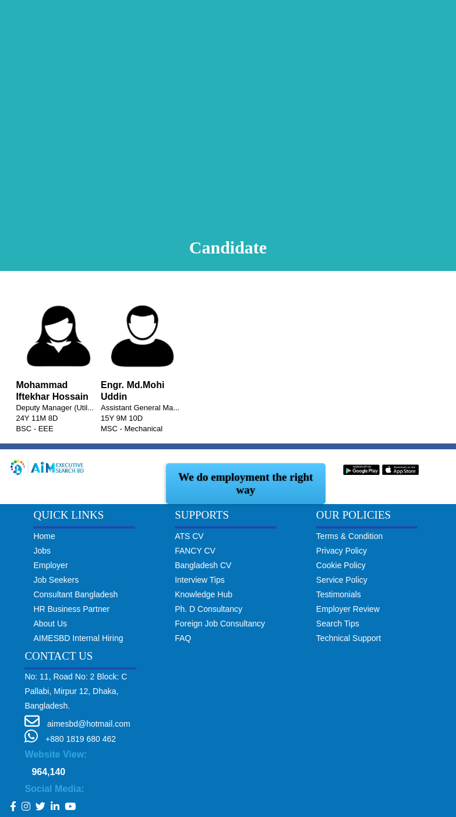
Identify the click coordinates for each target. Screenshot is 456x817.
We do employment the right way (245, 483)
